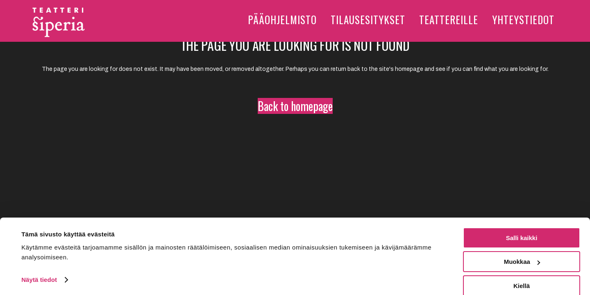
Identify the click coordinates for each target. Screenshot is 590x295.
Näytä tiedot (39, 268)
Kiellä (521, 274)
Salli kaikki (522, 226)
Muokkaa (522, 250)
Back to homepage (295, 106)
